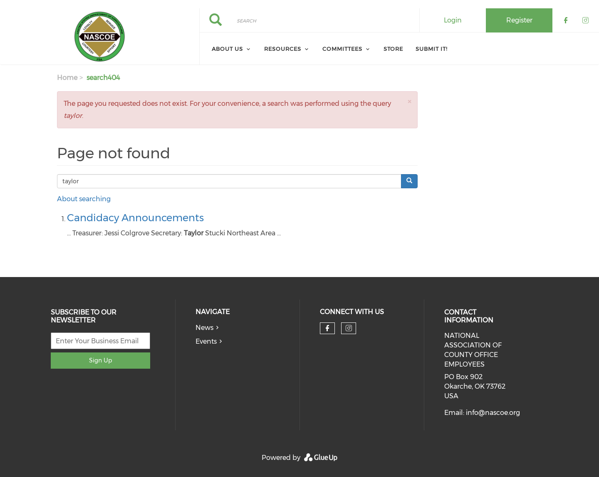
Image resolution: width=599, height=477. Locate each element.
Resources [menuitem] (282, 48)
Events (206, 341)
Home (67, 78)
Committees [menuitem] (342, 48)
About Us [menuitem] (227, 48)
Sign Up (100, 360)
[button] (409, 101)
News (204, 328)
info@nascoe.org (493, 413)
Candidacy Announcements (135, 218)
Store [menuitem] (393, 48)
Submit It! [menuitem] (432, 48)
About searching (84, 199)
